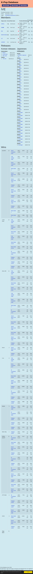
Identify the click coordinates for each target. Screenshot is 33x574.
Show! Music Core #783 (13, 338)
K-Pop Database (9, 2)
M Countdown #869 (13, 459)
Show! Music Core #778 (13, 289)
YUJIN (2, 27)
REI (2, 31)
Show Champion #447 (13, 278)
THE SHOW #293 (12, 238)
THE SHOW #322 (12, 359)
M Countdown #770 (13, 311)
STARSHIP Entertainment (10, 15)
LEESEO (3, 42)
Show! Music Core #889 (13, 490)
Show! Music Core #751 (13, 174)
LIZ (2, 38)
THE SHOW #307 (12, 272)
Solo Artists (24, 5)
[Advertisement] (13, 553)
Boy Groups (15, 5)
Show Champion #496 (13, 408)
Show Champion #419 (13, 152)
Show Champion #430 (13, 227)
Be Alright (21, 112)
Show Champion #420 (13, 164)
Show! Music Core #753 (13, 180)
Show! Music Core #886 (13, 448)
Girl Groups (6, 5)
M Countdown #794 (13, 392)
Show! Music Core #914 (13, 522)
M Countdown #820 (13, 414)
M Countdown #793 (13, 371)
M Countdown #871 (13, 496)
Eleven (4, 52)
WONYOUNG (4, 34)
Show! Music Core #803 (13, 349)
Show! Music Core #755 (13, 202)
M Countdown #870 (13, 469)
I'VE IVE (4, 58)
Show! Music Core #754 (13, 191)
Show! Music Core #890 (13, 511)
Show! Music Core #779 (13, 317)
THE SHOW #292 (12, 221)
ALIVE (20, 83)
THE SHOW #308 (12, 295)
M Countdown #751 (13, 253)
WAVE (20, 59)
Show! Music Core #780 (13, 328)
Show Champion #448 (13, 301)
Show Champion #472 (13, 365)
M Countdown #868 (13, 438)
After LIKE (5, 55)
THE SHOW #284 (12, 158)
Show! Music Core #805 (13, 382)
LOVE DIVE (5, 54)
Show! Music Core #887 (13, 475)
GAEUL (2, 23)
